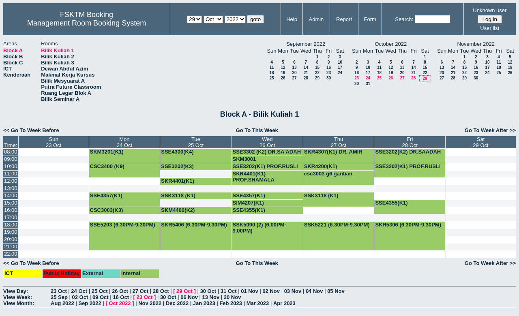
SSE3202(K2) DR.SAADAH (408, 152)
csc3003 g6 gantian (328, 174)
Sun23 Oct (53, 142)
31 (368, 83)
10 (340, 62)
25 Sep (59, 297)
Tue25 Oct (196, 142)
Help (291, 19)
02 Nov (271, 291)
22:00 (10, 254)
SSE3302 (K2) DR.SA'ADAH (267, 152)
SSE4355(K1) (391, 203)
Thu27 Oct (338, 142)
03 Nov (293, 291)
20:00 (10, 239)
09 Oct (100, 297)
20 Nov (232, 297)
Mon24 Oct (124, 142)
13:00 (10, 188)
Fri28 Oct (410, 142)
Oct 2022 (120, 303)
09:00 (10, 159)
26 (283, 78)
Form (370, 19)
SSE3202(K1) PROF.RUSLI (265, 166)
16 (328, 67)
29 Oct (184, 291)
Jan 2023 (204, 303)
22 (317, 72)
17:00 (10, 217)
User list (489, 28)
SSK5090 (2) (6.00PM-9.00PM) (259, 228)
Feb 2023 (230, 303)
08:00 (10, 152)
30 (328, 78)
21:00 (10, 246)
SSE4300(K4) (177, 152)
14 (306, 67)
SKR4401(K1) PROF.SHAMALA (254, 177)
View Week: (17, 297)
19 (283, 72)
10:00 (10, 166)
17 (340, 67)
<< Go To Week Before (31, 130)
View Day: (15, 291)
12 (283, 67)
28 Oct (161, 291)
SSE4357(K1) (106, 195)
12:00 (10, 181)
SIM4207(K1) (248, 203)
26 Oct (120, 291)
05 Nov (336, 291)
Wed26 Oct (267, 142)
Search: (404, 19)
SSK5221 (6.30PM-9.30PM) (337, 225)
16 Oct (121, 297)
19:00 (10, 232)
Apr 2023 (284, 303)
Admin (316, 19)
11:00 (10, 174)
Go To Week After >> (490, 130)
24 (340, 72)
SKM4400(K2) (178, 210)
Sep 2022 (89, 303)
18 (271, 72)
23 (328, 72)
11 (271, 67)
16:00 (10, 210)
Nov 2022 (149, 303)
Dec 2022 (177, 303)
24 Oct (79, 291)
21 (306, 72)
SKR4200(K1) (320, 166)
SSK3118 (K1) (178, 195)
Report (344, 19)
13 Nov (210, 297)
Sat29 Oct (480, 142)
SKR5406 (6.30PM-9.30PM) (194, 225)
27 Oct (140, 291)
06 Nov (189, 297)
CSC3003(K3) (106, 210)
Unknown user (489, 10)
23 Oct (59, 291)
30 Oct (208, 291)
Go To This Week (257, 130)
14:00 (10, 195)
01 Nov (249, 291)
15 (317, 67)
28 (306, 78)
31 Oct (229, 291)
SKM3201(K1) (107, 152)
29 (317, 78)
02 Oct (80, 297)
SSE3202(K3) (177, 166)
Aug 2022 (62, 303)
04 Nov (314, 291)
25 (271, 78)
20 (294, 72)
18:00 (10, 225)
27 (294, 78)
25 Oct (100, 291)
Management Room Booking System (86, 23)
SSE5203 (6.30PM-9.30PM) (122, 225)
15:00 (10, 203)
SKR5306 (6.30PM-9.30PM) (408, 225)
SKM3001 (244, 159)
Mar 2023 (258, 303)
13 (294, 67)
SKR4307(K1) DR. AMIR (333, 152)
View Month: (18, 303)
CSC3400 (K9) (107, 166)
